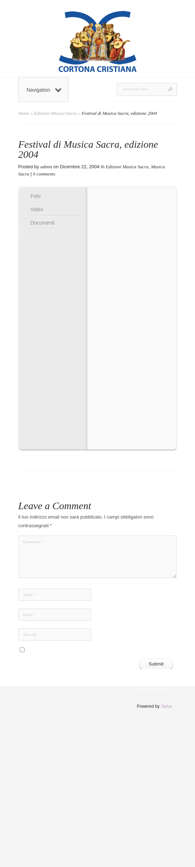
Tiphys (166, 706)
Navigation (44, 90)
